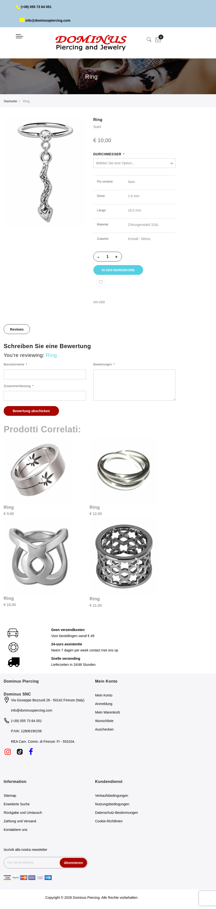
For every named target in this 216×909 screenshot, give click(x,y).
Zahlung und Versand (20, 821)
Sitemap (10, 796)
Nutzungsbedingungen (112, 804)
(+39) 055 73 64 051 (34, 7)
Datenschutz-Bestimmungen (116, 813)
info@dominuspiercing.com (45, 20)
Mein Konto (103, 695)
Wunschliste (104, 721)
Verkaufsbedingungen (111, 796)
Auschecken (104, 729)
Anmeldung (103, 704)
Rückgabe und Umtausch (23, 813)
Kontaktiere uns (15, 830)
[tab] (17, 329)
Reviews (17, 329)
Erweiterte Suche (17, 804)
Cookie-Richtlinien (109, 821)
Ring (9, 507)
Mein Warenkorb (107, 712)
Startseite (10, 101)
